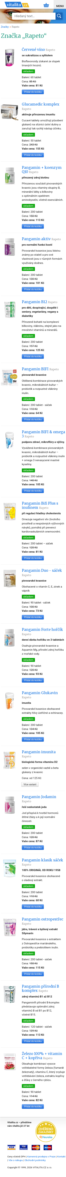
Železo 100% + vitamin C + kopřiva (42, 1055)
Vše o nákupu (16, 1160)
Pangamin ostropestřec (42, 921)
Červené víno (38, 49)
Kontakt (61, 1156)
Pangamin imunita (39, 754)
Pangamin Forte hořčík (42, 631)
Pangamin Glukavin (40, 695)
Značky (5, 26)
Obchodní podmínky (35, 1160)
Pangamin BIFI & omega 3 (43, 434)
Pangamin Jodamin (39, 799)
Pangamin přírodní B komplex (40, 988)
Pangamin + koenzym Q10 (42, 169)
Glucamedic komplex (40, 106)
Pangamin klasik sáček (42, 862)
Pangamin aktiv (41, 239)
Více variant (30, 784)
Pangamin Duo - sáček (42, 572)
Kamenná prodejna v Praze (41, 1156)
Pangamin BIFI (40, 369)
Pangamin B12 (39, 302)
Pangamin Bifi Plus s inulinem (40, 505)
